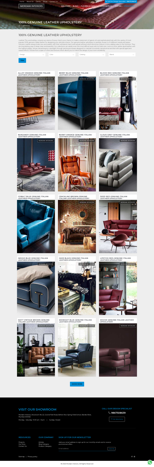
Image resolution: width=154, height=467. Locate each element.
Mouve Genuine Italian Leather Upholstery (117, 321)
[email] (87, 448)
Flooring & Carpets (90, 6)
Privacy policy (32, 457)
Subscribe (111, 448)
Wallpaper (66, 6)
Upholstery (130, 6)
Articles (41, 442)
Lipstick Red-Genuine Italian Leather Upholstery (115, 259)
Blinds (76, 6)
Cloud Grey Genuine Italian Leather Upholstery (115, 136)
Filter (22, 60)
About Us (30, 1)
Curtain (119, 6)
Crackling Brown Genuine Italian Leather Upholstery (74, 197)
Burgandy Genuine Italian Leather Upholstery (32, 136)
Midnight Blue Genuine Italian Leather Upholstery (75, 321)
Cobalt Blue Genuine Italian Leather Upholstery (33, 197)
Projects (22, 442)
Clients (38, 1)
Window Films (107, 6)
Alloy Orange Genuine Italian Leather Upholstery (34, 74)
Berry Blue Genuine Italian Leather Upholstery (73, 74)
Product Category (45, 446)
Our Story (22, 444)
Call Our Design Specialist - (121, 1)
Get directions (117, 419)
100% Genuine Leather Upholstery (45, 25)
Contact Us (54, 1)
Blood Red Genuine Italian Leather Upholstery (114, 74)
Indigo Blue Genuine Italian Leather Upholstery (33, 259)
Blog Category (44, 444)
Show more (77, 384)
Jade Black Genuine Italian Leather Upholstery (73, 259)
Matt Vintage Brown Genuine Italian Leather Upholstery (34, 321)
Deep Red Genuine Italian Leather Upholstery (113, 197)
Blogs (45, 1)
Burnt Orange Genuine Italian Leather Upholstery (75, 136)
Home (22, 1)
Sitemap (22, 457)
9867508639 (117, 412)
